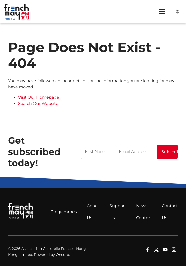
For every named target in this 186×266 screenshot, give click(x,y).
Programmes (64, 211)
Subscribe (170, 151)
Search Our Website (38, 103)
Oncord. (63, 254)
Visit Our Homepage (38, 97)
